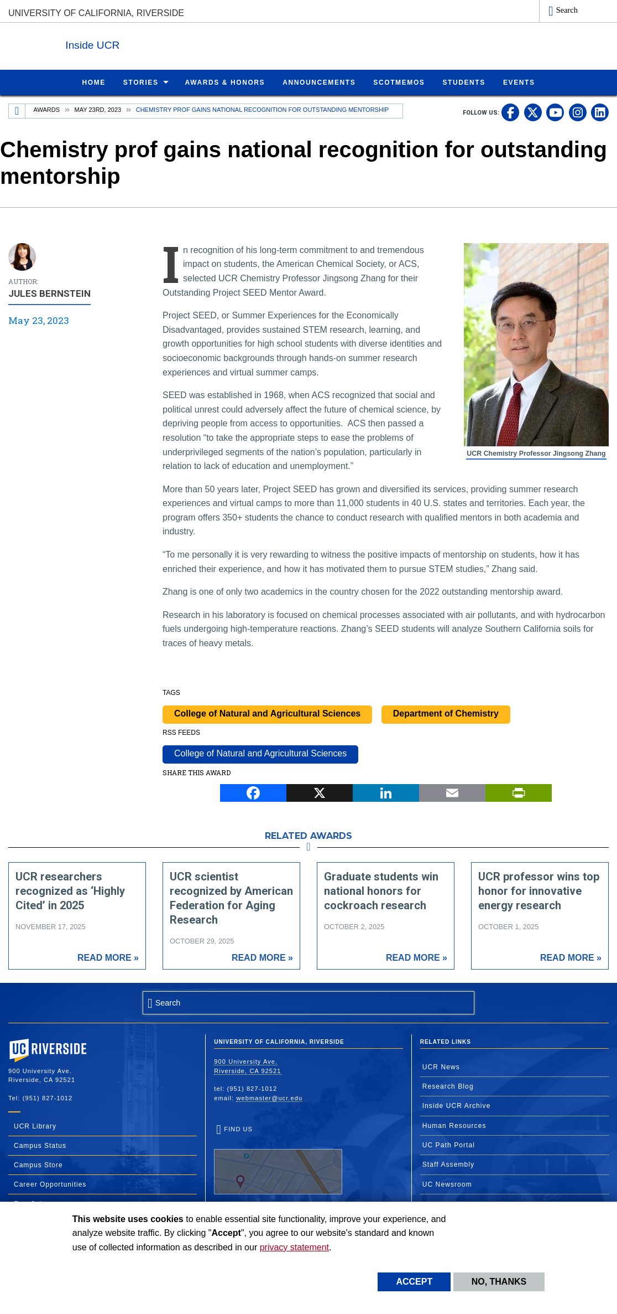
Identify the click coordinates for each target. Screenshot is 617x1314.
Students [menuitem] (463, 82)
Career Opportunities (50, 1184)
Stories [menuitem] (141, 82)
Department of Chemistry (446, 713)
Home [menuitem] (93, 82)
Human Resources (454, 1125)
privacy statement (294, 1247)
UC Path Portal (448, 1144)
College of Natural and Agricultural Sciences (267, 713)
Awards (47, 109)
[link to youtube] (555, 112)
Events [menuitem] (519, 82)
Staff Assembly (448, 1164)
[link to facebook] (510, 112)
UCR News (441, 1066)
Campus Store (38, 1164)
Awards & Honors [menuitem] (225, 82)
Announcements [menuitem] (319, 82)
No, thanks (499, 1281)
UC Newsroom (447, 1184)
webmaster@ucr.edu (269, 1097)
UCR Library (35, 1126)
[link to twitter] (533, 112)
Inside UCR (143, 43)
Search (567, 10)
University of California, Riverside (96, 13)
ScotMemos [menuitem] (399, 82)
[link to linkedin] (600, 112)
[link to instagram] (578, 112)
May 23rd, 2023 (98, 109)
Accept (414, 1281)
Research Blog (448, 1086)
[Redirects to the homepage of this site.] (17, 111)
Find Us (278, 1159)
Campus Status (40, 1145)
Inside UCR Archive (456, 1105)
